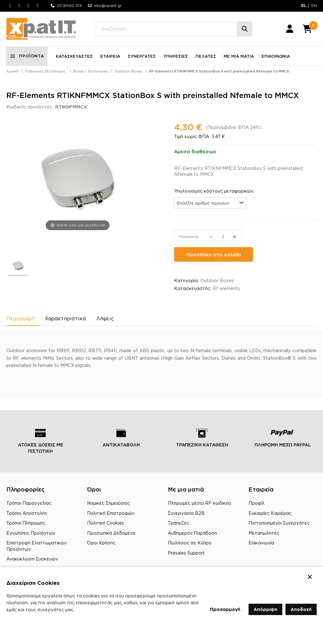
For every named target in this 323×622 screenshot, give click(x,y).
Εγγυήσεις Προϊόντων (30, 533)
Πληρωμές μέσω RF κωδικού (199, 503)
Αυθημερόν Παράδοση (192, 533)
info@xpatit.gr (108, 5)
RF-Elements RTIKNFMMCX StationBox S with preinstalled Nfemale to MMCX (219, 71)
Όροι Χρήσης (101, 542)
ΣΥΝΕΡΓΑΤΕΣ (142, 56)
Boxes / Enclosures (90, 71)
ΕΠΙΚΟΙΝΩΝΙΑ (275, 56)
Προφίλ (257, 503)
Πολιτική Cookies (105, 522)
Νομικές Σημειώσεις (108, 503)
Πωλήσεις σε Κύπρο (190, 542)
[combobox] (210, 203)
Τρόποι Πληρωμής (25, 522)
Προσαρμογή (225, 609)
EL (303, 5)
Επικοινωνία (261, 542)
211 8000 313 (69, 5)
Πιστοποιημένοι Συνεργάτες (279, 522)
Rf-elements (226, 288)
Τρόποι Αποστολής (26, 513)
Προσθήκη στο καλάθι (213, 254)
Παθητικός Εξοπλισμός (45, 71)
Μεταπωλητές (264, 533)
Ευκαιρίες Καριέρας (270, 513)
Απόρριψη (265, 609)
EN (314, 5)
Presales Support (186, 552)
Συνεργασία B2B (186, 513)
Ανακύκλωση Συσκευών (32, 559)
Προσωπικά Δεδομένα (111, 533)
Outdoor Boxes (128, 71)
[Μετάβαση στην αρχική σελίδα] (41, 29)
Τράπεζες (178, 522)
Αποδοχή (301, 609)
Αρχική (12, 71)
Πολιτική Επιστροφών (110, 513)
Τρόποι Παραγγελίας (28, 503)
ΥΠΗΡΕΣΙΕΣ (175, 56)
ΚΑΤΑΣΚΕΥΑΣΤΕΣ (74, 56)
